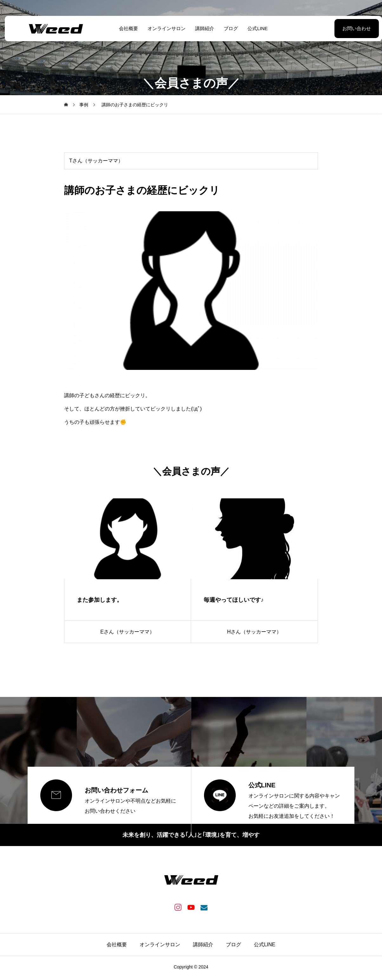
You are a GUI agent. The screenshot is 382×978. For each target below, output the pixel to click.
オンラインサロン (164, 28)
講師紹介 (202, 28)
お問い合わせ (340, 28)
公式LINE (255, 28)
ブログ (228, 28)
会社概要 (126, 28)
